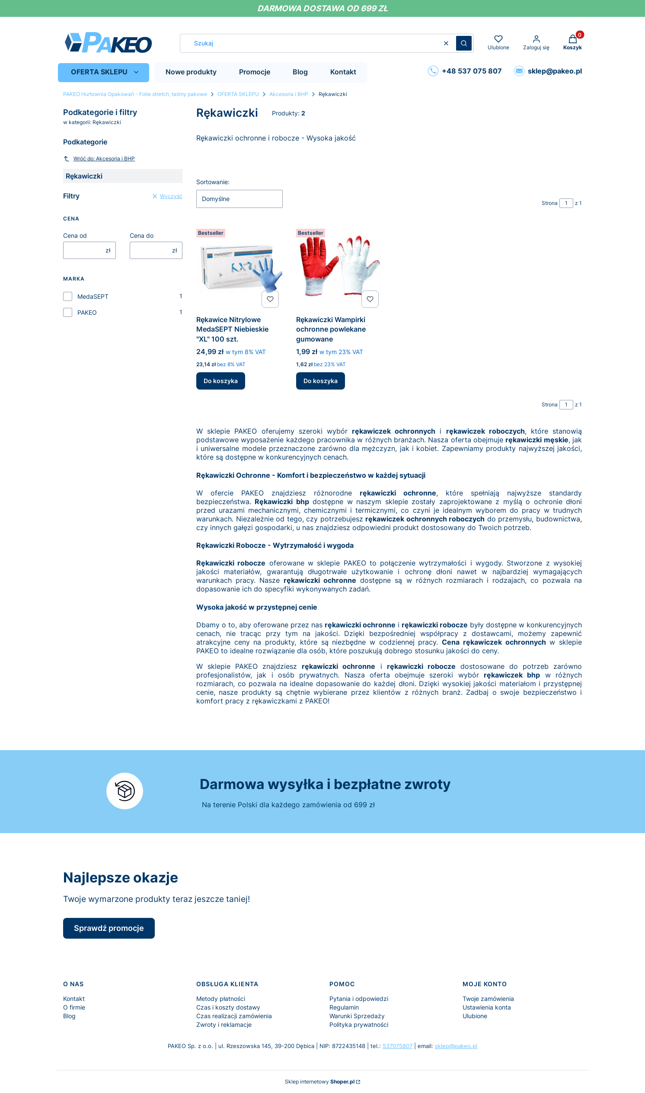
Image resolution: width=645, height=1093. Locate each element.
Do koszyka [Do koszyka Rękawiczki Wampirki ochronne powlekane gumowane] (320, 380)
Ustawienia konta (487, 1007)
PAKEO (87, 312)
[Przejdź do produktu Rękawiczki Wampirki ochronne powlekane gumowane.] (339, 268)
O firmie (74, 1007)
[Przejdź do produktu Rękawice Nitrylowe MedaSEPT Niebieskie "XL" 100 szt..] (239, 268)
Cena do (141, 235)
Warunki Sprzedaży (357, 1015)
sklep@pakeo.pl (456, 1045)
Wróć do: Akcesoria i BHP (99, 158)
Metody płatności (220, 998)
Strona (550, 203)
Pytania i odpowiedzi (358, 998)
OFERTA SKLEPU (238, 94)
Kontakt (74, 998)
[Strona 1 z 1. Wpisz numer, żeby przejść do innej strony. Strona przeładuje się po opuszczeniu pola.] (566, 203)
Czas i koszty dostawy (228, 1007)
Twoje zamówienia (488, 998)
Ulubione (475, 1015)
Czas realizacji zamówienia (234, 1015)
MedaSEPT (93, 296)
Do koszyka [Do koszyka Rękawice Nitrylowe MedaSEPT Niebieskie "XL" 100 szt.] (221, 380)
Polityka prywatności (358, 1024)
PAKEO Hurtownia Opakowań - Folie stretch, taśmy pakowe (135, 94)
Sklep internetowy (319, 1081)
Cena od (75, 235)
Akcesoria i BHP (288, 94)
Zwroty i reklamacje (224, 1024)
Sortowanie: (213, 181)
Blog (69, 1015)
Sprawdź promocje (109, 928)
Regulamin (344, 1007)
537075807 (397, 1045)
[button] (464, 43)
